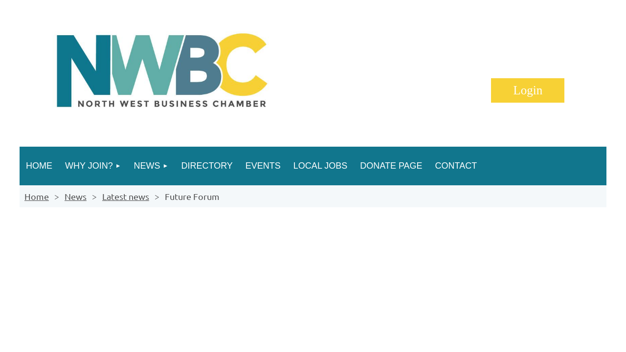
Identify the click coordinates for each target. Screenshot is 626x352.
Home (36, 196)
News (76, 196)
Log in (527, 90)
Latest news (125, 196)
